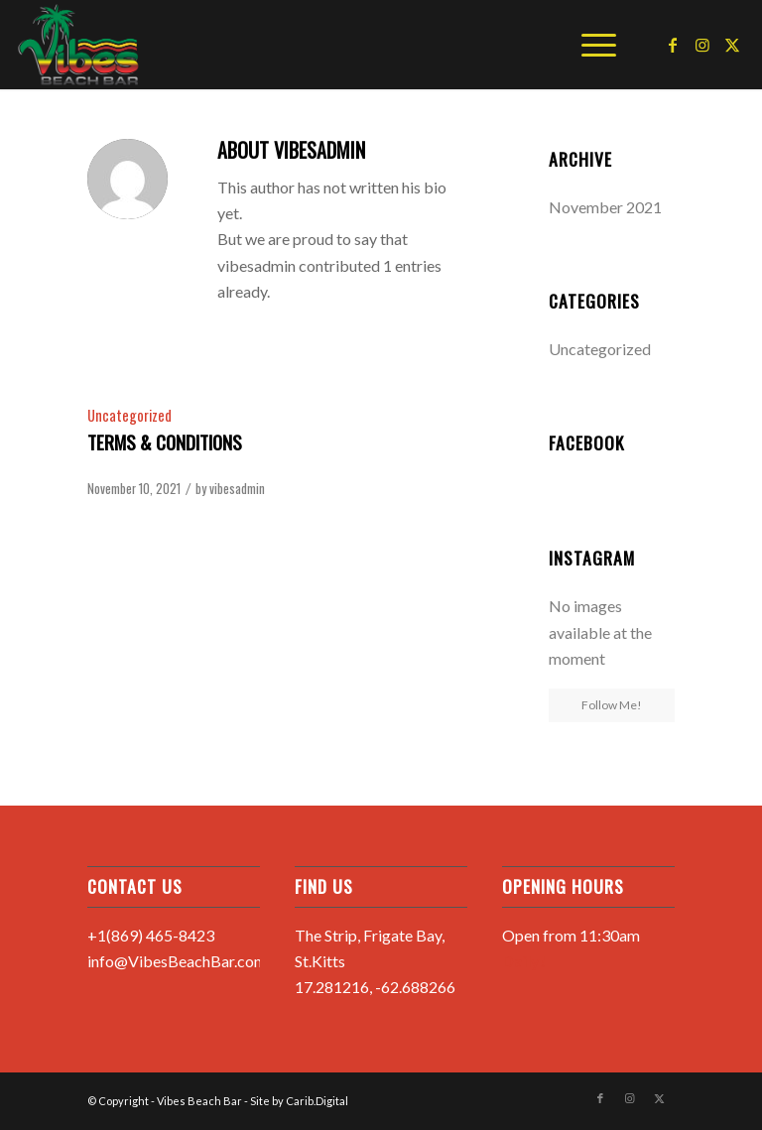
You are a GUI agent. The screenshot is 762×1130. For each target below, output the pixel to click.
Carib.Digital (317, 1100)
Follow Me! (611, 704)
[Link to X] (732, 45)
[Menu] (589, 44)
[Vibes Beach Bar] (78, 44)
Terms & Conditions (164, 441)
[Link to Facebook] (673, 45)
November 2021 (605, 206)
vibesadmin (237, 488)
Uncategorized (129, 415)
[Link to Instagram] (702, 45)
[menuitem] (589, 44)
